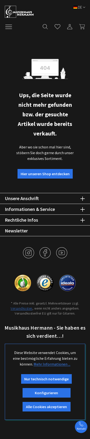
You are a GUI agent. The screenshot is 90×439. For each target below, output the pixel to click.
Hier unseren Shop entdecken (45, 173)
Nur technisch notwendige (46, 379)
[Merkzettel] (57, 26)
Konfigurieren (46, 392)
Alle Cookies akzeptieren (46, 406)
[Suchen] (45, 26)
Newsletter (16, 231)
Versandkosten (21, 308)
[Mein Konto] (70, 26)
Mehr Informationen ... (52, 364)
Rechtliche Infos (21, 220)
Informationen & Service (30, 209)
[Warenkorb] (80, 26)
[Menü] (11, 26)
